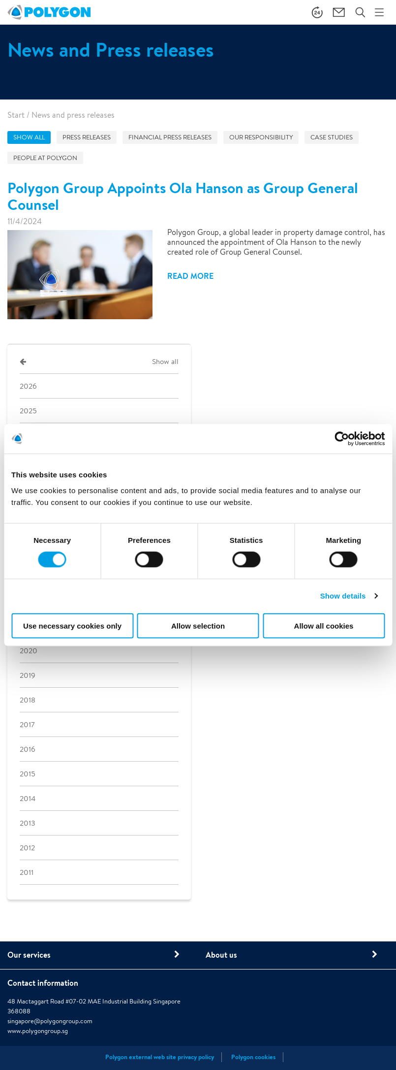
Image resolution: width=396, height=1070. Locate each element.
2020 (28, 650)
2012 (27, 847)
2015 (27, 773)
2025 (28, 410)
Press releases (86, 137)
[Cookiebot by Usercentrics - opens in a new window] (342, 439)
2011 (26, 872)
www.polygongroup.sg (37, 1031)
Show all (29, 137)
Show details (343, 596)
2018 (27, 699)
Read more (190, 275)
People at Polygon (45, 158)
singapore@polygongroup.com (49, 1021)
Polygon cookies (253, 1057)
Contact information (42, 982)
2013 (27, 823)
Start (16, 115)
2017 (27, 724)
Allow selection (198, 625)
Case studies (331, 137)
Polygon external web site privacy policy (159, 1057)
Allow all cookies (324, 625)
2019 (27, 675)
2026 (28, 386)
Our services (29, 954)
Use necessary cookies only (72, 625)
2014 (27, 798)
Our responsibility (261, 137)
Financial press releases (170, 137)
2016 (27, 749)
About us (221, 954)
